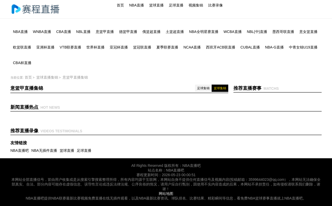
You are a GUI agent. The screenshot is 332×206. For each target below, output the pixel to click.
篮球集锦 (220, 88)
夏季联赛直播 (167, 47)
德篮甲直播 (128, 32)
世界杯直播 (95, 47)
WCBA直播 (233, 32)
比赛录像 (215, 5)
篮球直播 (156, 5)
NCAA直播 (192, 47)
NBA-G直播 (274, 47)
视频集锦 (196, 5)
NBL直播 (83, 32)
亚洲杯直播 (45, 47)
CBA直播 (63, 32)
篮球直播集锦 (47, 77)
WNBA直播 (42, 32)
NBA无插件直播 (44, 150)
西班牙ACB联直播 (220, 47)
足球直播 (176, 5)
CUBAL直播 (250, 47)
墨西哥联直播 (283, 32)
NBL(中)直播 (257, 32)
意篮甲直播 (105, 32)
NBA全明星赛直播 (203, 32)
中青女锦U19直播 (303, 47)
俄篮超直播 (151, 32)
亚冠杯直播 (119, 47)
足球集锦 (203, 88)
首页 (120, 5)
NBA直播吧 (19, 150)
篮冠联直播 (142, 47)
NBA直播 (136, 5)
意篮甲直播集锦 (75, 77)
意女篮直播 (308, 32)
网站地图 (166, 193)
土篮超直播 (175, 32)
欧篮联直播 (22, 47)
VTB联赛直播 (70, 47)
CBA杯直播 (22, 63)
